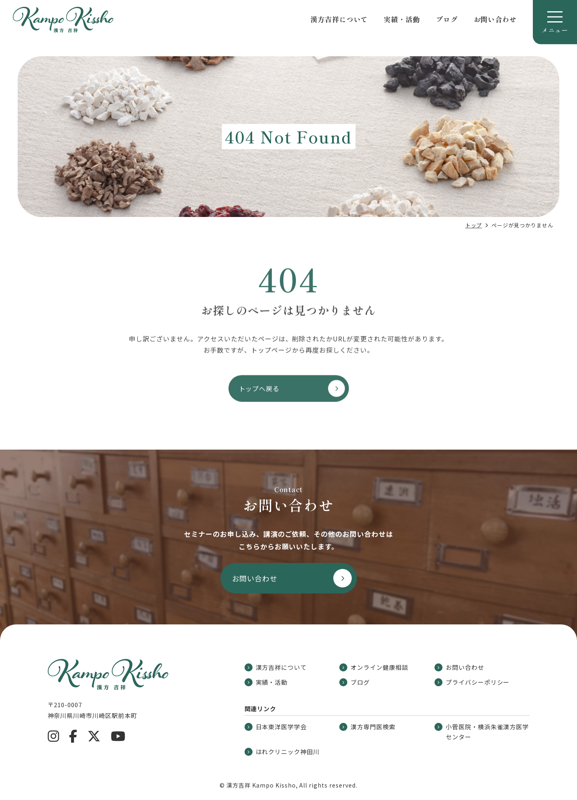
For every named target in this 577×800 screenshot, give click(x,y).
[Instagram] (53, 736)
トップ (473, 225)
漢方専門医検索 (367, 726)
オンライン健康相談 (373, 667)
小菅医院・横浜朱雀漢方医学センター (481, 731)
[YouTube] (118, 736)
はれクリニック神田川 (282, 751)
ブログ (447, 19)
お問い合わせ (495, 19)
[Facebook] (73, 736)
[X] (94, 736)
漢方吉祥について (339, 19)
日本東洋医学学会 (276, 726)
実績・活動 (402, 19)
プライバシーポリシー (472, 682)
